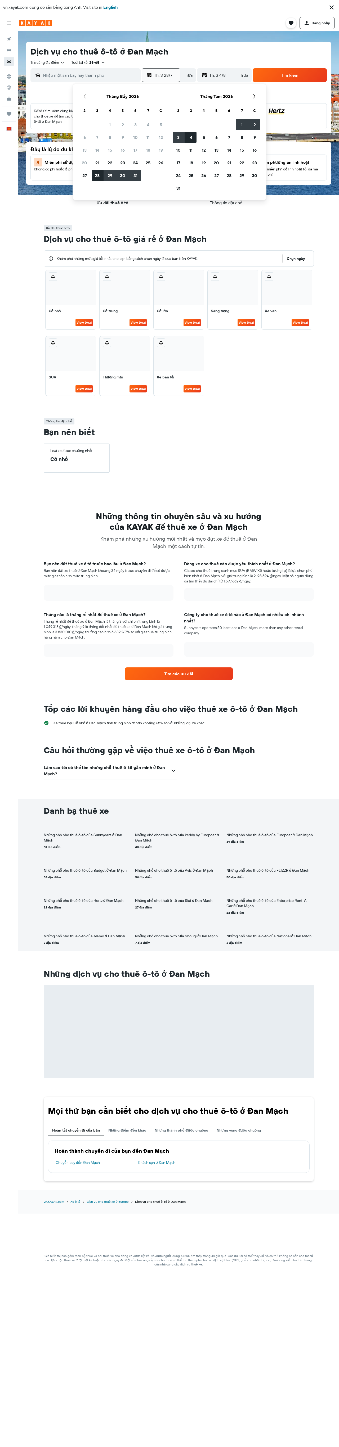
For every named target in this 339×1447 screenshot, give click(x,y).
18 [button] (148, 150)
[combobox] (47, 62)
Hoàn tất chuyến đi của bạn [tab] (76, 1130)
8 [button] (110, 137)
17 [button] (135, 150)
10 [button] (135, 137)
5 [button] (161, 124)
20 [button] (84, 162)
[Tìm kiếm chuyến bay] (9, 39)
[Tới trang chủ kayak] (35, 23)
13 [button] (85, 150)
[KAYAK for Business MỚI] (9, 98)
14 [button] (97, 150)
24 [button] (135, 162)
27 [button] (84, 175)
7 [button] (97, 137)
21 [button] (97, 162)
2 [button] (123, 124)
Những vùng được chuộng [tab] (239, 1130)
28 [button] (97, 175)
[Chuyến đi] (9, 113)
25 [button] (148, 162)
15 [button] (110, 150)
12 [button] (161, 137)
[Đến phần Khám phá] (9, 76)
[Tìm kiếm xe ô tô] (9, 61)
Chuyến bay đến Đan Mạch (78, 1162)
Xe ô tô (75, 1202)
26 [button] (160, 162)
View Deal (84, 322)
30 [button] (122, 175)
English (110, 7)
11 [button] (148, 137)
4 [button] (148, 124)
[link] (179, 673)
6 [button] (84, 137)
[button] (331, 7)
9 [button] (123, 137)
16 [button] (123, 150)
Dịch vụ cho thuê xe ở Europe (108, 1202)
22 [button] (110, 162)
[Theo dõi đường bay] (9, 87)
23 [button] (122, 162)
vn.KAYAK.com (54, 1202)
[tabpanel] (179, 1156)
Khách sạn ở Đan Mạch (156, 1162)
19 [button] (161, 150)
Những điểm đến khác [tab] (127, 1130)
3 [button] (135, 124)
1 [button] (110, 124)
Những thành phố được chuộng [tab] (181, 1130)
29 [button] (110, 175)
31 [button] (135, 175)
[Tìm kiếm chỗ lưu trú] (9, 50)
